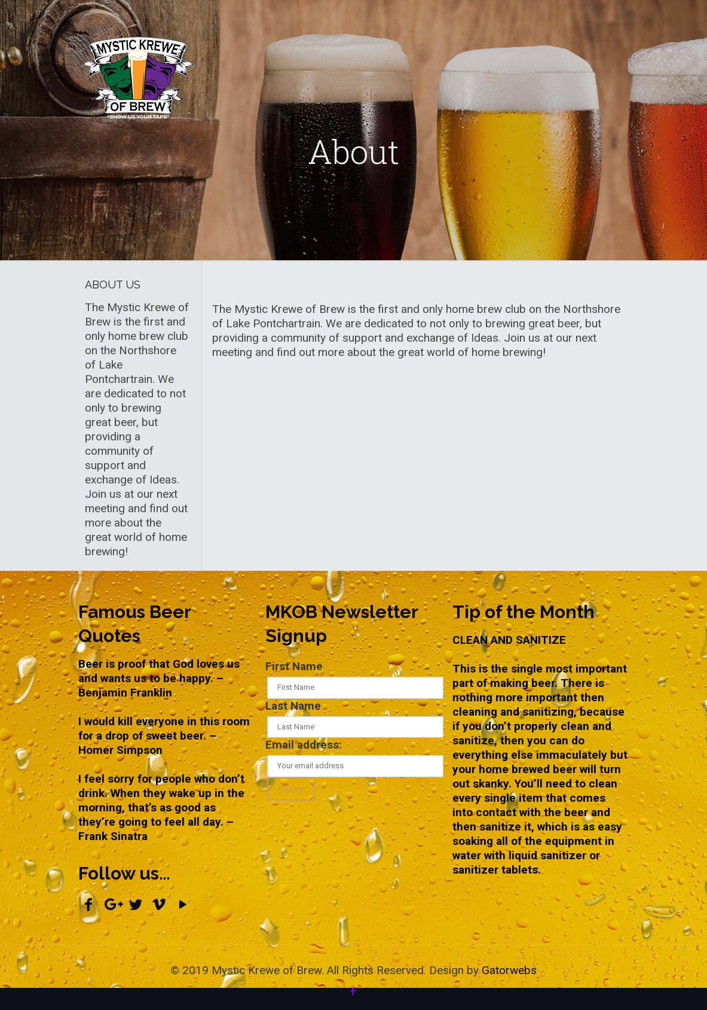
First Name (294, 666)
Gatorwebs (509, 970)
